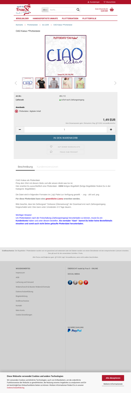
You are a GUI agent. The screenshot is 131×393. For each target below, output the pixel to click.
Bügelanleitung (21, 296)
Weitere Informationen (113, 384)
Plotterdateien (70, 18)
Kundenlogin (94, 2)
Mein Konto (20, 310)
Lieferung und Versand (24, 282)
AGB (17, 277)
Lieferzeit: (20, 100)
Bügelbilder (22, 18)
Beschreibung (25, 166)
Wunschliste (109, 2)
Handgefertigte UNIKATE (45, 18)
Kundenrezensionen (47, 166)
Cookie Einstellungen (24, 315)
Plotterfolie (89, 18)
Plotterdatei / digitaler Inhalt (28, 111)
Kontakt (19, 306)
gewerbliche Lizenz (54, 199)
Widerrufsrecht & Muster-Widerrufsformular (33, 287)
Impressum (20, 273)
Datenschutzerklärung (15, 388)
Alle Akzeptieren (113, 378)
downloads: (20, 107)
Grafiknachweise (22, 301)
